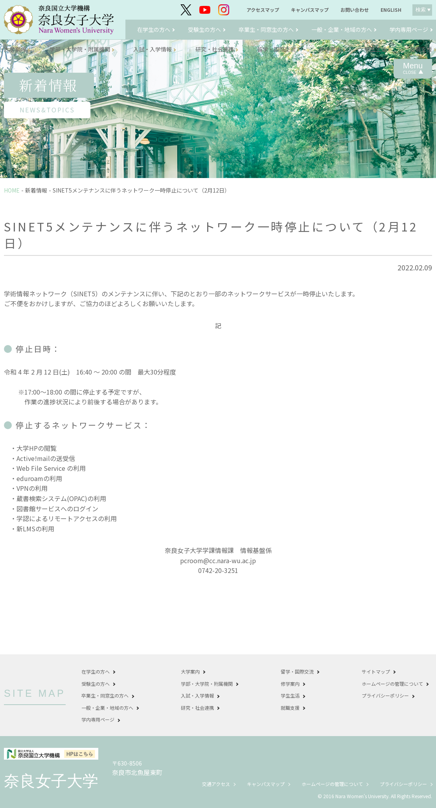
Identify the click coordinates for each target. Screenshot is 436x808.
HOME (12, 190)
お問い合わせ (354, 10)
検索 (421, 10)
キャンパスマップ (310, 10)
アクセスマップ (263, 10)
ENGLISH (391, 10)
